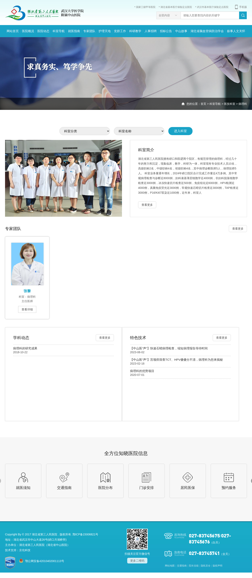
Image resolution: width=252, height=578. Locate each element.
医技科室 (229, 103)
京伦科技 (24, 550)
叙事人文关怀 (236, 31)
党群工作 (120, 31)
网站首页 (13, 31)
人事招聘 (151, 31)
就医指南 (74, 31)
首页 (203, 103)
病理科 (242, 103)
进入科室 (180, 131)
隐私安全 (205, 565)
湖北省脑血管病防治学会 (207, 31)
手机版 (243, 6)
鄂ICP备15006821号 (85, 534)
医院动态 (43, 31)
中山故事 (181, 31)
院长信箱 (194, 565)
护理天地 (105, 31)
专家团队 (89, 31)
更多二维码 (137, 560)
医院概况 (28, 31)
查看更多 (238, 228)
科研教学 (135, 31)
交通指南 (182, 565)
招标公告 (166, 31)
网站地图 (170, 565)
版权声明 (217, 565)
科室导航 (59, 31)
